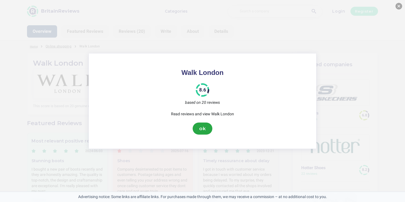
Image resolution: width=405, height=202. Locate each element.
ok (202, 128)
